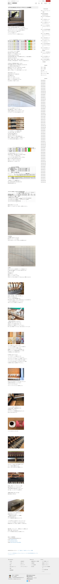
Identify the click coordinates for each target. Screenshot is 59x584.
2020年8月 (43, 94)
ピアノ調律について (45, 561)
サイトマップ (23, 564)
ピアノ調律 (20, 550)
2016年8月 (43, 130)
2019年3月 (43, 103)
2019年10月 (44, 99)
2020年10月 (44, 92)
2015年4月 (43, 155)
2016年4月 (43, 136)
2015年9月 (43, 147)
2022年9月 (43, 86)
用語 (10, 568)
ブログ (49, 3)
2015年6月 (43, 152)
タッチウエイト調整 (29, 550)
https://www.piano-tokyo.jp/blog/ (16, 542)
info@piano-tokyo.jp (13, 539)
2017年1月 (43, 124)
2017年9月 (43, 116)
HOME (36, 3)
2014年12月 (44, 161)
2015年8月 (43, 149)
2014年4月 (43, 174)
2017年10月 (44, 114)
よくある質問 (33, 564)
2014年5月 (43, 172)
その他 (43, 70)
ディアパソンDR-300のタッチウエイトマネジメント (17, 553)
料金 (39, 3)
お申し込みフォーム (13, 566)
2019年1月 (43, 105)
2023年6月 (43, 83)
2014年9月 (43, 166)
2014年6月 (43, 171)
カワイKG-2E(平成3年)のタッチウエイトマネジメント (46, 45)
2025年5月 (43, 80)
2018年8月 (43, 110)
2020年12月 (44, 91)
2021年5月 (43, 88)
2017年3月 (43, 122)
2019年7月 (43, 100)
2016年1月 (43, 141)
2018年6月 (43, 111)
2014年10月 (44, 164)
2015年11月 (44, 144)
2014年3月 (43, 175)
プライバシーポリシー (24, 566)
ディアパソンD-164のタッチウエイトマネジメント (46, 26)
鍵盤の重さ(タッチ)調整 (35, 561)
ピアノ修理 (24, 550)
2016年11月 (44, 125)
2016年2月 (43, 139)
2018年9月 (43, 108)
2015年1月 (43, 160)
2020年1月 (43, 97)
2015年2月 (43, 158)
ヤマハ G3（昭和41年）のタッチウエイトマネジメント (46, 35)
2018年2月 (43, 113)
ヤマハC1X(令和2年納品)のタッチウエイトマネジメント (46, 30)
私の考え (32, 566)
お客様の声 (45, 3)
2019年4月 (43, 102)
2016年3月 (43, 138)
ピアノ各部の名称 (45, 569)
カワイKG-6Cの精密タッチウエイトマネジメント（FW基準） (46, 60)
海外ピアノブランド (45, 564)
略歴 (42, 3)
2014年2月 (43, 177)
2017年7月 (43, 119)
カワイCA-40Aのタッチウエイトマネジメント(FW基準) (46, 49)
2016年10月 (44, 127)
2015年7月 (43, 150)
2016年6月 (43, 133)
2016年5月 (43, 135)
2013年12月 (44, 180)
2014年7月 (43, 169)
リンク (43, 571)
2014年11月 (44, 163)
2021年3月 (43, 89)
